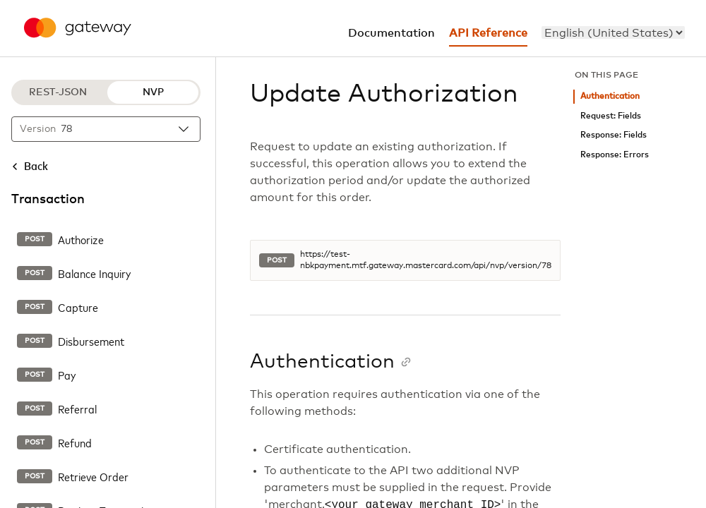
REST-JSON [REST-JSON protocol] (58, 92)
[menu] (613, 32)
